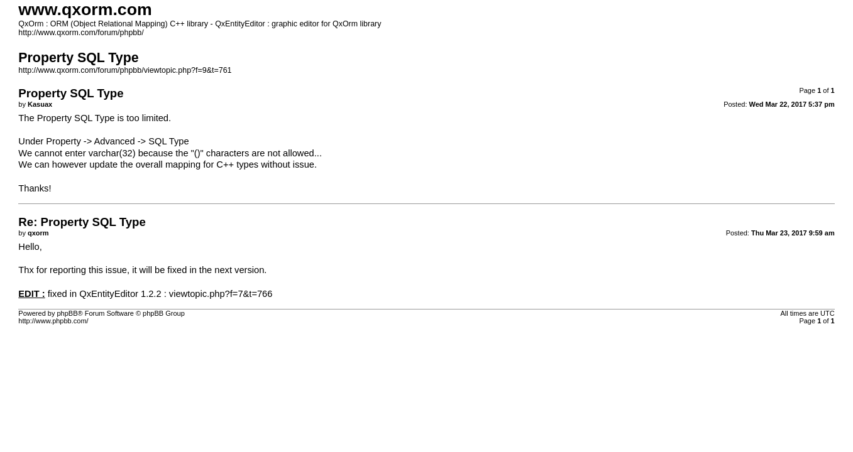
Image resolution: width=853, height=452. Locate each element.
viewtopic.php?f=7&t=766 (221, 294)
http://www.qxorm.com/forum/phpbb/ (80, 32)
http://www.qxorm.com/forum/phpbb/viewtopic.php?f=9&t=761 (124, 70)
